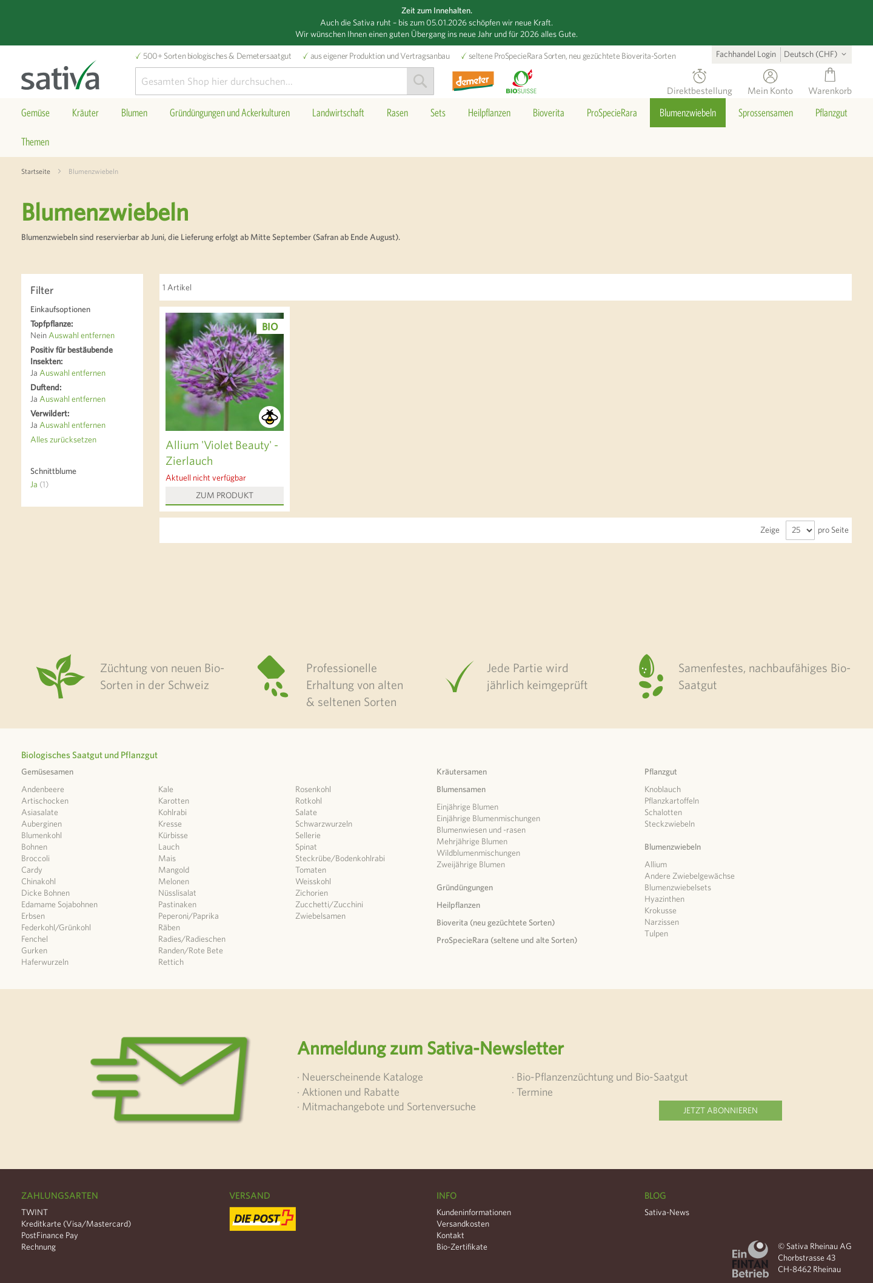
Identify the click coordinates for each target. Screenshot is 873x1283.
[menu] (436, 127)
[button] (817, 54)
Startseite (35, 171)
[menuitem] (35, 112)
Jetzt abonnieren (720, 1110)
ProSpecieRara (518, 56)
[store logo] (78, 71)
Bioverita (636, 56)
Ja (39, 484)
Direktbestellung (699, 89)
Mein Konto (770, 89)
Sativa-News (666, 1212)
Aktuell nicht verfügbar (206, 477)
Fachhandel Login (746, 54)
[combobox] (284, 81)
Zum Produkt (224, 495)
